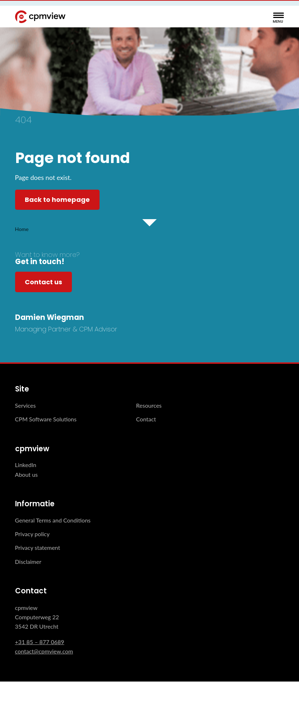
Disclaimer (28, 561)
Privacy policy (32, 533)
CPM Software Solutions (46, 419)
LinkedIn (25, 464)
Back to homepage (57, 199)
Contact (146, 419)
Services (25, 405)
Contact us (43, 281)
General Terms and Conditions (53, 520)
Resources (149, 405)
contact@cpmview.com (44, 651)
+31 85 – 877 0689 (39, 641)
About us (26, 474)
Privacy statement (37, 547)
